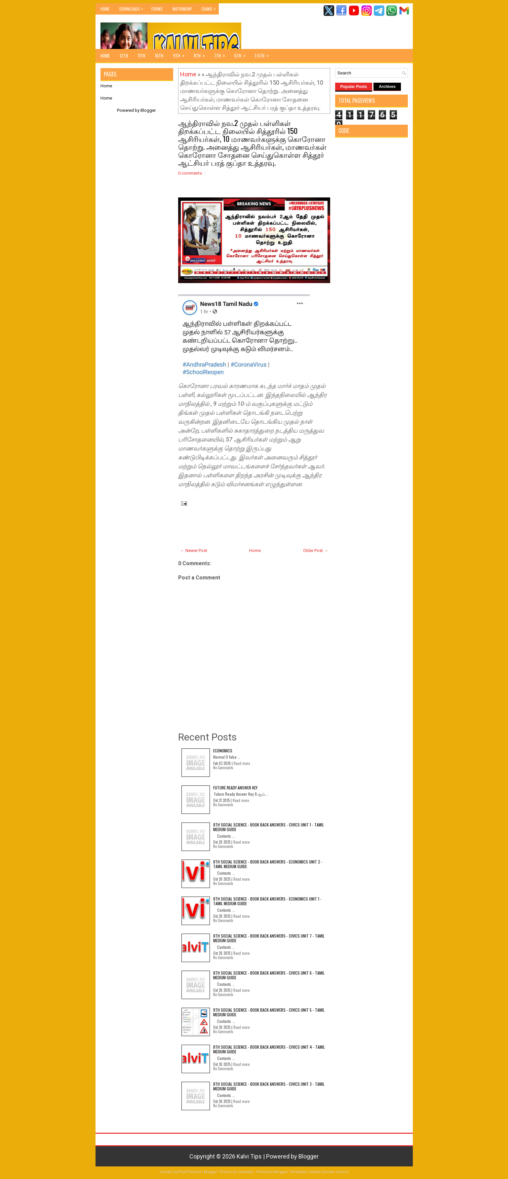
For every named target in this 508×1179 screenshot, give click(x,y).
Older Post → (315, 550)
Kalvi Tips (249, 1156)
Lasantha (245, 1172)
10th (159, 55)
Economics (222, 750)
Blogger (147, 110)
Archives (387, 86)
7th (221, 54)
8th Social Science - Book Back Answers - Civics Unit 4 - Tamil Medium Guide (269, 1049)
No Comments (223, 767)
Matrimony (182, 9)
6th (242, 54)
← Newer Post (193, 550)
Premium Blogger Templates (281, 1172)
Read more (242, 763)
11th (141, 55)
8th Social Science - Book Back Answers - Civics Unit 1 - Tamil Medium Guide (268, 827)
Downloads (132, 7)
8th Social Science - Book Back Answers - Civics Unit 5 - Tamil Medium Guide (269, 1012)
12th (124, 55)
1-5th (264, 54)
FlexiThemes (189, 1172)
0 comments (190, 173)
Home (104, 9)
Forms (157, 9)
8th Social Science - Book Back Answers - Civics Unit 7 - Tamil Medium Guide (269, 938)
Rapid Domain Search (329, 1172)
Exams (210, 7)
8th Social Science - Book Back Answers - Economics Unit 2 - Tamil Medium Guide (268, 864)
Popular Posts (353, 86)
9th (181, 54)
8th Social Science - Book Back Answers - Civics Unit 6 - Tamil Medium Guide (269, 975)
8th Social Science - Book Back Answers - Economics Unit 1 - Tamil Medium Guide (267, 901)
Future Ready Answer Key (235, 787)
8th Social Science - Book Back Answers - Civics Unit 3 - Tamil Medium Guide (269, 1086)
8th (201, 54)
